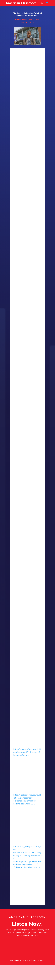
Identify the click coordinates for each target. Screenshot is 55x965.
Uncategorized (27, 26)
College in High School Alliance (27, 871)
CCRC (33, 808)
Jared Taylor (22, 24)
